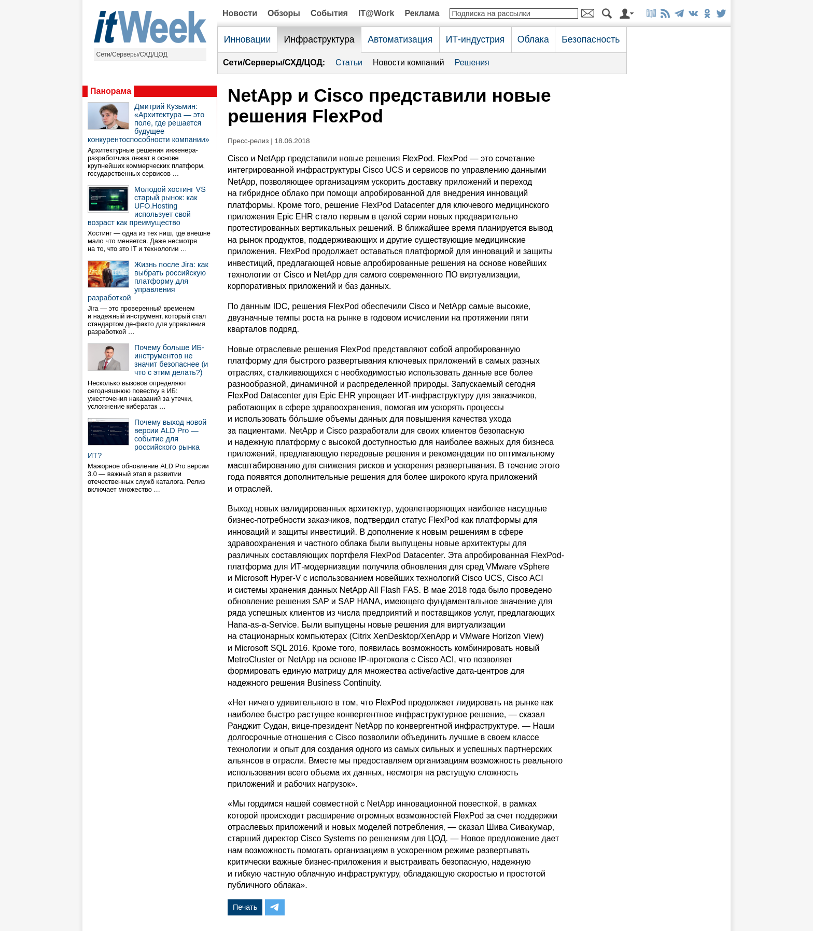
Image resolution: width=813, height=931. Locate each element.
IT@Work (376, 13)
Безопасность (591, 39)
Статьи (348, 62)
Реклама (421, 13)
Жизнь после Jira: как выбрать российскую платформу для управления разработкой (148, 281)
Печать (245, 907)
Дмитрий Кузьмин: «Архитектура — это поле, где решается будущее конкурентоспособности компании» (148, 123)
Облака (533, 39)
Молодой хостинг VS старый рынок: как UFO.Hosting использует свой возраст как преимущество (147, 206)
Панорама (110, 91)
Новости (239, 13)
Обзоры (284, 13)
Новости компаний (408, 62)
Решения (472, 62)
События (329, 13)
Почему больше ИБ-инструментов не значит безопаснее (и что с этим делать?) (171, 360)
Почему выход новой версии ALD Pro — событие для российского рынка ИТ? (147, 439)
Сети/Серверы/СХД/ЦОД (131, 54)
